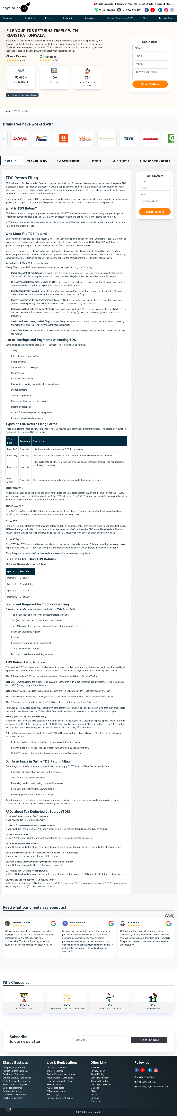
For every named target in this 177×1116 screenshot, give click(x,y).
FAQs (93, 1091)
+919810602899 (104, 9)
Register (169, 4)
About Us (95, 1067)
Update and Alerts (103, 4)
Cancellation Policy (100, 1077)
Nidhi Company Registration (16, 1081)
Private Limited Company (15, 1070)
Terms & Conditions (100, 1081)
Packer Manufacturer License (61, 1074)
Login (158, 4)
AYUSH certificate (55, 1087)
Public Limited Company (15, 1084)
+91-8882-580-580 (129, 9)
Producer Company (12, 1091)
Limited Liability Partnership (17, 1077)
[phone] (150, 63)
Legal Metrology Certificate (60, 1081)
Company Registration (14, 1067)
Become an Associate (126, 4)
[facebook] (147, 10)
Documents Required (70, 160)
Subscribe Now (149, 1040)
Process (96, 160)
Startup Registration (13, 1098)
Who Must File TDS (37, 160)
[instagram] (166, 10)
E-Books (95, 1087)
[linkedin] (160, 10)
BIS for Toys (53, 1094)
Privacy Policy (98, 1070)
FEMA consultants (56, 1091)
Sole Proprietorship (12, 1087)
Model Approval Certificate (60, 1077)
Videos (94, 1094)
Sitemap (95, 1098)
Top (9, 1108)
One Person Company (13, 1074)
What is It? (10, 160)
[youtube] (152, 10)
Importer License (55, 1070)
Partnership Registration (15, 1094)
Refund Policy (97, 1074)
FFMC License (54, 1084)
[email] (150, 56)
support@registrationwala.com (152, 1086)
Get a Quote (146, 4)
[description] (150, 73)
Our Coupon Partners (101, 1084)
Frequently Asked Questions (155, 160)
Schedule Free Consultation (21, 95)
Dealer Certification (56, 1067)
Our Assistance (121, 160)
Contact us (96, 1101)
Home (7, 111)
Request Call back (150, 84)
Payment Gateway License (60, 1098)
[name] (150, 48)
